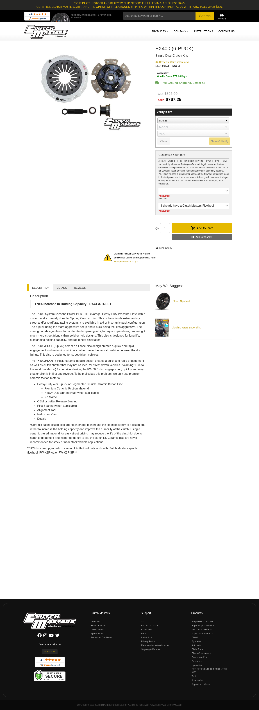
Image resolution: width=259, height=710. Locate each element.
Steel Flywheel (181, 301)
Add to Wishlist (204, 237)
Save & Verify (219, 141)
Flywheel (162, 198)
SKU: (158, 65)
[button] (168, 16)
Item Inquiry (165, 248)
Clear (163, 141)
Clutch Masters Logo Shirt (186, 327)
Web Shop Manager (171, 705)
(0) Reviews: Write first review (172, 62)
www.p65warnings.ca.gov (126, 261)
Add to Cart (204, 228)
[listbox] (193, 120)
